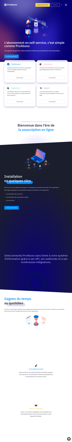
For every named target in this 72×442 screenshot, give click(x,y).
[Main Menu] (66, 5)
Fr (61, 5)
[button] (69, 439)
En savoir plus (19, 77)
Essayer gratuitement (42, 5)
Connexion (55, 5)
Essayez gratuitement (11, 207)
